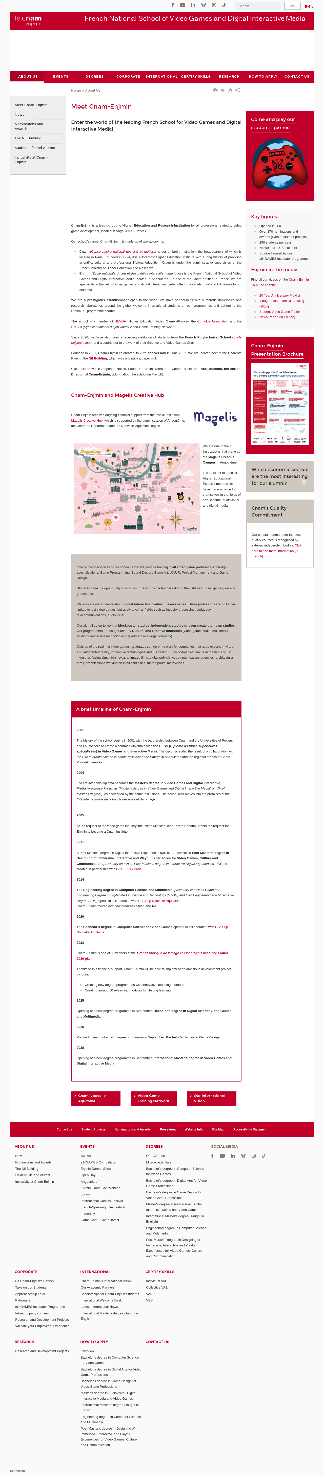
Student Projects (93, 1129)
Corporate (26, 1272)
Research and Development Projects (42, 1319)
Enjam (85, 1194)
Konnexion (17, 1470)
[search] (258, 6)
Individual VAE (156, 1281)
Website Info (194, 1129)
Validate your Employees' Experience (42, 1326)
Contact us (64, 1129)
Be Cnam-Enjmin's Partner (34, 1281)
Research (24, 1342)
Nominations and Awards (29, 126)
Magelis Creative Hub (87, 420)
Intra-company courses (32, 1313)
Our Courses (155, 1156)
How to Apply (94, 1342)
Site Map (218, 1129)
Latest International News (99, 1307)
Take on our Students (30, 1287)
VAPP (150, 1294)
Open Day (88, 1175)
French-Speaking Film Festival (103, 1207)
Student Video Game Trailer (279, 312)
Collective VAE (157, 1287)
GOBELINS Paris (128, 869)
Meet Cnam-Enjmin (31, 105)
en (307, 7)
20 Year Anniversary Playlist (279, 295)
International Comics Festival (102, 1201)
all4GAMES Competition (98, 1162)
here (82, 369)
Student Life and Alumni (35, 148)
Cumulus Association (212, 321)
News (19, 114)
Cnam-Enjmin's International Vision (106, 1281)
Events (87, 1146)
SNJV (75, 327)
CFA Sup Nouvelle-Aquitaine (159, 900)
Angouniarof (89, 1181)
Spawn (86, 1156)
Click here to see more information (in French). (277, 550)
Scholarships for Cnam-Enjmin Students (110, 1294)
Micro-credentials (158, 1162)
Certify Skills (160, 1272)
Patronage (22, 1300)
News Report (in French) (277, 317)
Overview (87, 1351)
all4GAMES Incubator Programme (40, 1307)
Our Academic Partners (98, 1287)
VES (149, 1300)
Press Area (168, 1129)
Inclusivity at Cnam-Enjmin (31, 159)
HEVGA (120, 321)
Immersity (88, 1213)
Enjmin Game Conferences (100, 1188)
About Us (92, 90)
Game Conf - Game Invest (100, 1220)
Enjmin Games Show (96, 1168)
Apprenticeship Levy (30, 1294)
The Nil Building (28, 138)
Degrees (154, 1146)
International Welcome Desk (101, 1300)
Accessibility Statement (250, 1129)
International (95, 1272)
